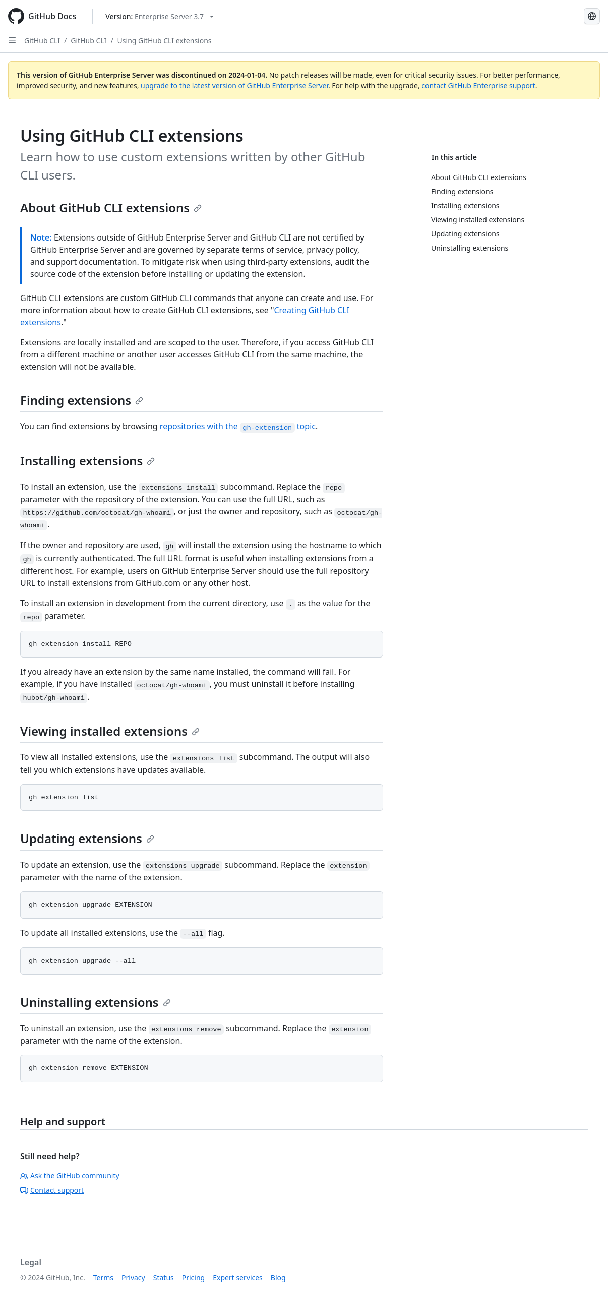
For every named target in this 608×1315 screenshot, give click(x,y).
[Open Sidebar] (12, 40)
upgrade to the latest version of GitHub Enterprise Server (234, 85)
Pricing (193, 1277)
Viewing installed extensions (110, 731)
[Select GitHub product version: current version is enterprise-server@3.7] (159, 16)
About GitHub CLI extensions (111, 207)
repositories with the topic (238, 426)
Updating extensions (87, 838)
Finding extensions (81, 400)
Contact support (52, 1190)
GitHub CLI (42, 40)
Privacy (133, 1277)
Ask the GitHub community (69, 1175)
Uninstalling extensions (95, 1002)
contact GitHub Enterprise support (478, 85)
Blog (278, 1277)
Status (163, 1277)
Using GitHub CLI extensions (164, 40)
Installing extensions (87, 460)
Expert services (238, 1277)
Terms (103, 1277)
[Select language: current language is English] (592, 16)
